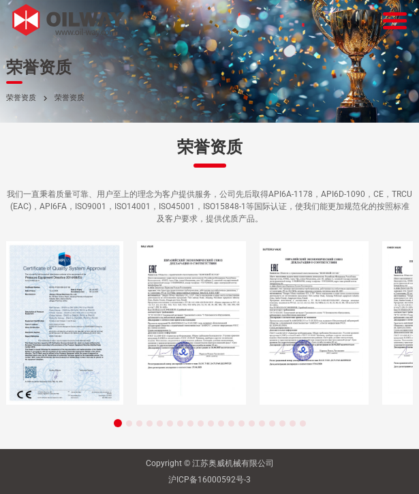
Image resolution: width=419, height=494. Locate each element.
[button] (118, 423)
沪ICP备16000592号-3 (209, 479)
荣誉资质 (21, 97)
